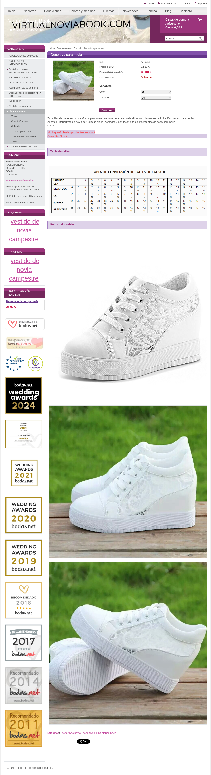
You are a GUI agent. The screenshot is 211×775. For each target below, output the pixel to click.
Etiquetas (53, 732)
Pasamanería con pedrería (22, 301)
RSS (187, 3)
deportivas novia (71, 732)
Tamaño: (104, 97)
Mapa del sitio (169, 3)
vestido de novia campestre (24, 230)
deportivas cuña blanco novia (99, 732)
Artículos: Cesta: (177, 23)
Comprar (107, 110)
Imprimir (202, 3)
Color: (102, 91)
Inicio (151, 3)
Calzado (78, 48)
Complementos (64, 48)
